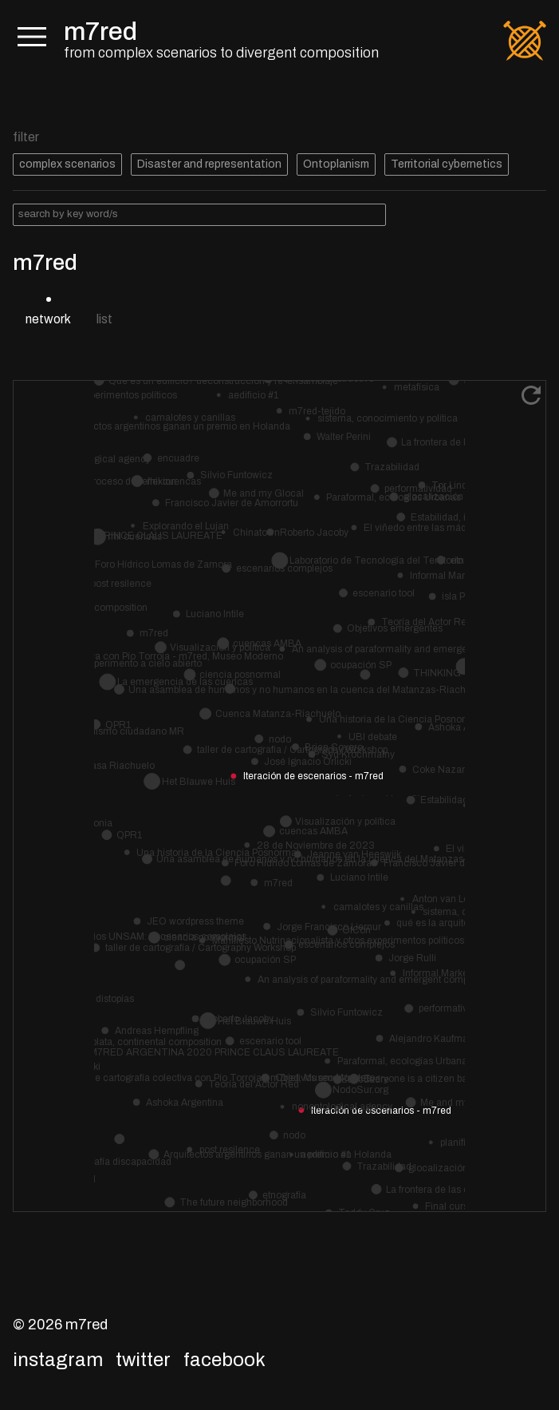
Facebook (224, 1359)
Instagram (58, 1359)
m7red (100, 32)
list (104, 319)
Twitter (143, 1359)
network (48, 319)
